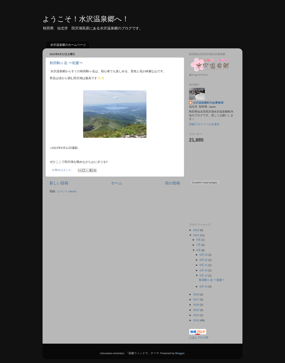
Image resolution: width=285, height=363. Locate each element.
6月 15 (204, 270)
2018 (196, 294)
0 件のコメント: (62, 170)
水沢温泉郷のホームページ (68, 44)
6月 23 (204, 254)
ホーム (116, 183)
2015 (196, 310)
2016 (196, 304)
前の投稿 (172, 183)
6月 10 (204, 286)
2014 (196, 315)
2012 (196, 320)
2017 (196, 299)
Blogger (179, 353)
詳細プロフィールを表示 (204, 124)
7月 (198, 244)
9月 (198, 239)
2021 (196, 235)
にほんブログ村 (198, 337)
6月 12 (204, 275)
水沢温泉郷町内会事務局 (208, 102)
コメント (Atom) (66, 191)
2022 (196, 230)
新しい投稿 (58, 183)
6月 (198, 250)
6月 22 (204, 259)
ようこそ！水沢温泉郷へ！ (86, 19)
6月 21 (204, 265)
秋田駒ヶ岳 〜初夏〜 (66, 63)
